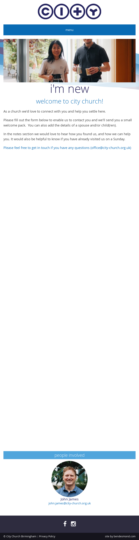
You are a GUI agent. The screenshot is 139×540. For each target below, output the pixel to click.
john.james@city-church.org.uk (70, 503)
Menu (69, 30)
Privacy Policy (47, 536)
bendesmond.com (125, 536)
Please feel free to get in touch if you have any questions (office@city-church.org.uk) (67, 148)
